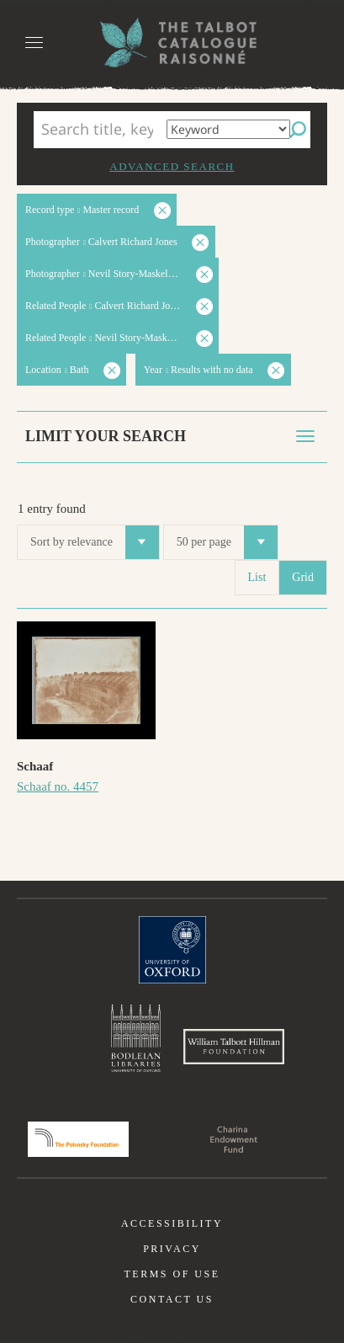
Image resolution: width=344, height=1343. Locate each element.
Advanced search (171, 166)
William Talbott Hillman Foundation (233, 1046)
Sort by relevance (94, 542)
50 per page (227, 542)
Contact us (172, 1299)
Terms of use (172, 1274)
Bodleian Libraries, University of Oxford (136, 1038)
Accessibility (172, 1223)
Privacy (172, 1249)
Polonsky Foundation (78, 1139)
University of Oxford (172, 949)
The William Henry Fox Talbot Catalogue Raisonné (172, 42)
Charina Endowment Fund (233, 1139)
